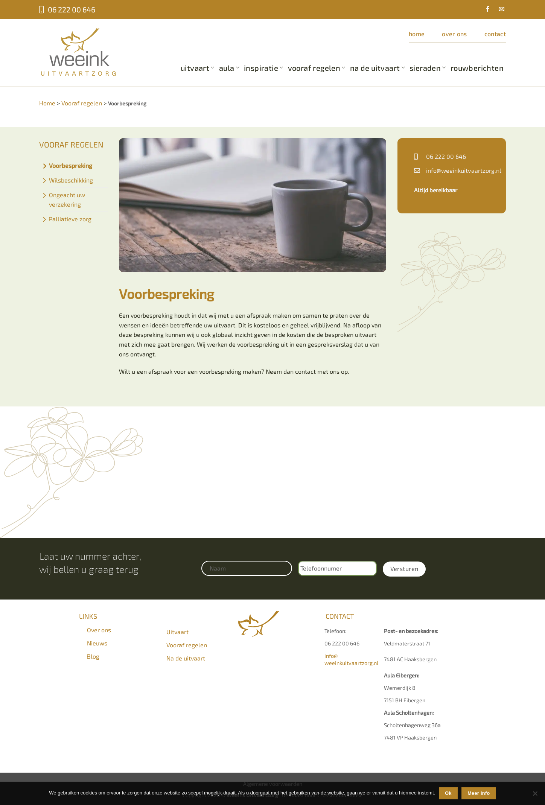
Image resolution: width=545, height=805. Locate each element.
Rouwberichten (477, 67)
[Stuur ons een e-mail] (498, 9)
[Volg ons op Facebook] (484, 9)
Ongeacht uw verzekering (67, 199)
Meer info (478, 793)
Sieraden (428, 67)
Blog (93, 656)
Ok (448, 793)
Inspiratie (263, 67)
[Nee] (534, 796)
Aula (229, 67)
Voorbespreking (70, 165)
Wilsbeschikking (71, 180)
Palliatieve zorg (70, 218)
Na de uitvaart (377, 67)
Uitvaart (198, 67)
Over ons (454, 33)
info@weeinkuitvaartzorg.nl (463, 170)
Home (417, 33)
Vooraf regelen (317, 67)
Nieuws (97, 643)
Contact (495, 33)
